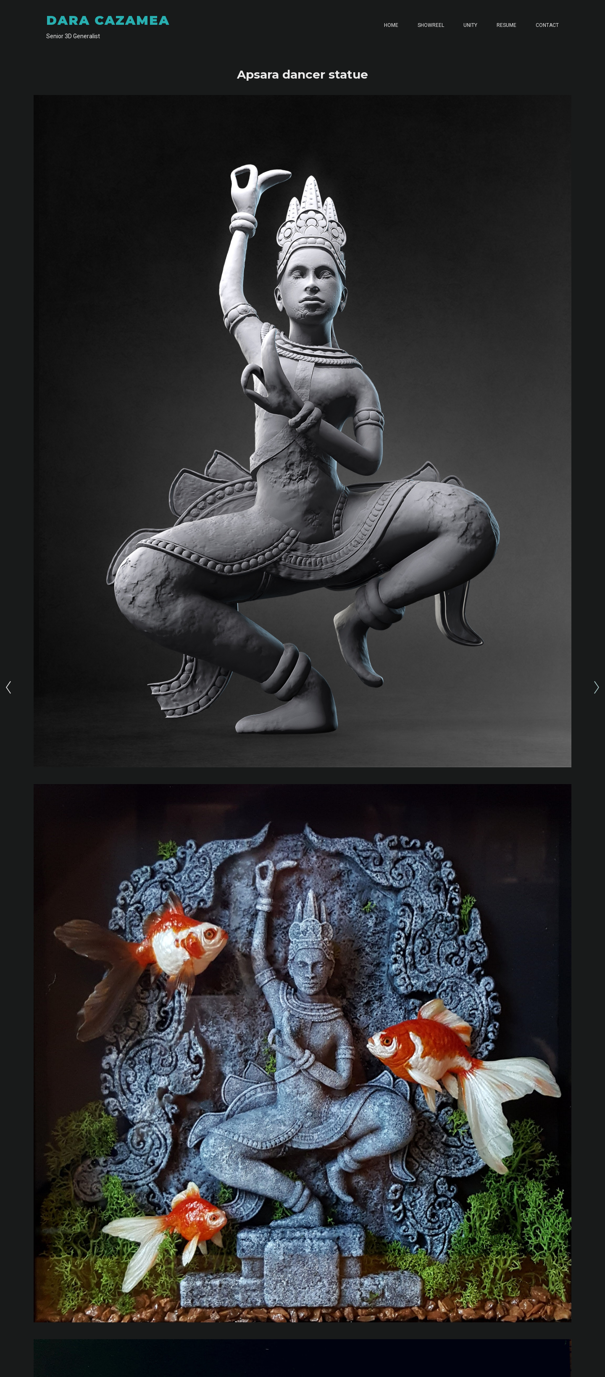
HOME (391, 25)
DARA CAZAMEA (108, 20)
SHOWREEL (431, 25)
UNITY (470, 25)
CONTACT (547, 25)
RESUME (506, 25)
